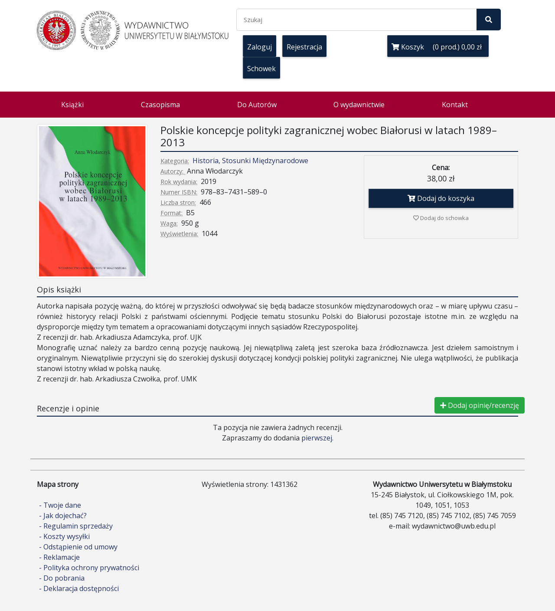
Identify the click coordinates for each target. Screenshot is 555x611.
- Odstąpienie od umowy (78, 547)
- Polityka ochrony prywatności (89, 567)
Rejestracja (304, 47)
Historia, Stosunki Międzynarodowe (250, 160)
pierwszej (316, 438)
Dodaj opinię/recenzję (479, 405)
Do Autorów (257, 104)
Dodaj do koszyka (441, 198)
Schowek (261, 68)
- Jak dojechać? (63, 515)
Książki (72, 104)
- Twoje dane (60, 505)
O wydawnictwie (359, 104)
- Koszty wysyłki (64, 536)
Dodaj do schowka (441, 217)
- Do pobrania (62, 578)
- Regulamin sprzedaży (76, 526)
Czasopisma (160, 104)
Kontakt (455, 104)
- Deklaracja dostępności (79, 588)
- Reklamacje (59, 557)
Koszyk (438, 47)
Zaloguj (259, 47)
